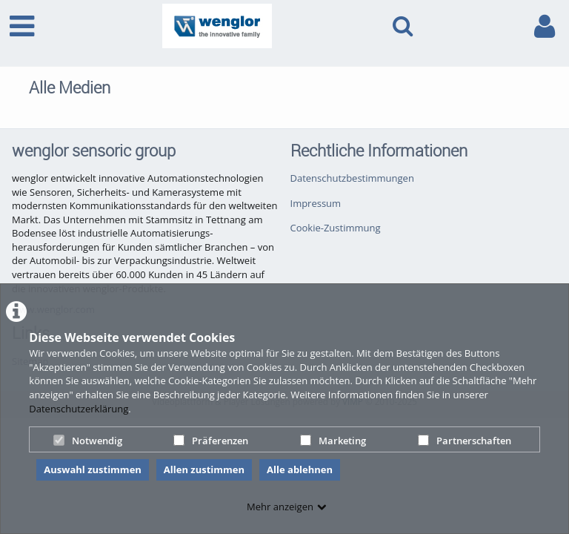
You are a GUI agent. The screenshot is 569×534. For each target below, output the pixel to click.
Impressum (316, 203)
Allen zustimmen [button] (204, 469)
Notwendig (87, 440)
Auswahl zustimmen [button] (93, 469)
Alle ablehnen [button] (300, 469)
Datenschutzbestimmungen (352, 178)
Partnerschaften (464, 440)
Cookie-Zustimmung (335, 227)
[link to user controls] (544, 26)
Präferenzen (210, 440)
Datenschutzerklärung (78, 408)
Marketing (333, 440)
